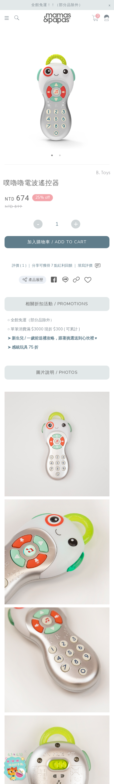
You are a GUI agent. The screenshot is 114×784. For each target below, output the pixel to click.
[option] (56, 96)
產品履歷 (32, 279)
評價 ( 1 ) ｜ (22, 265)
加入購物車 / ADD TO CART (57, 242)
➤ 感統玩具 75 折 (23, 347)
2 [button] (60, 155)
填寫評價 (90, 265)
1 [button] (52, 155)
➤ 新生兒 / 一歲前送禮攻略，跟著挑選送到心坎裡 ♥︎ (52, 338)
